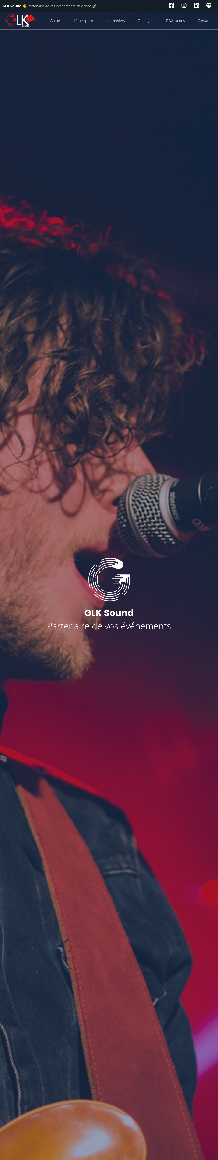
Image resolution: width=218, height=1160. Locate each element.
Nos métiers (115, 20)
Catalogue (145, 20)
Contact (204, 20)
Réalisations (175, 20)
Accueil (55, 20)
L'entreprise (83, 20)
